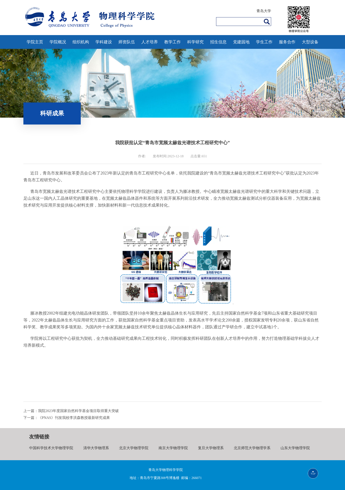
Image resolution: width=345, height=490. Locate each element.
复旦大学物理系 (210, 448)
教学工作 (172, 42)
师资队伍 (126, 42)
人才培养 (149, 42)
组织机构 (80, 42)
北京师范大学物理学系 (252, 448)
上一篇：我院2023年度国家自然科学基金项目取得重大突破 (71, 411)
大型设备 (310, 42)
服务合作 (287, 42)
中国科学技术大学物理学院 (51, 448)
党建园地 (241, 42)
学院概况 (58, 42)
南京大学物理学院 (173, 448)
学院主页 (35, 42)
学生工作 (264, 42)
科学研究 (195, 42)
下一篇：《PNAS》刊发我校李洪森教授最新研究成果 (66, 418)
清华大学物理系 (96, 448)
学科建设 (103, 42)
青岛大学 (263, 11)
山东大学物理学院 (295, 448)
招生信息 (218, 42)
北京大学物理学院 (133, 448)
